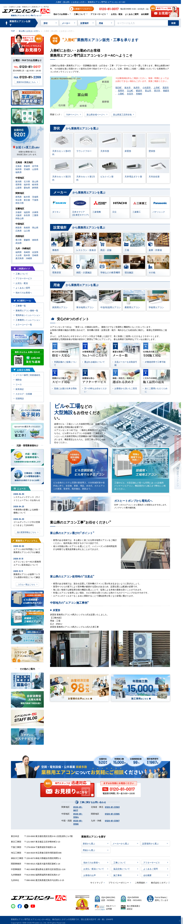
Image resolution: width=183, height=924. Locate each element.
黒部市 (166, 87)
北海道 (18, 166)
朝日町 (118, 87)
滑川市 (157, 90)
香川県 (18, 239)
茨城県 (35, 196)
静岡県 (35, 187)
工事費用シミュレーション (28, 319)
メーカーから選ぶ (121, 843)
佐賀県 (35, 252)
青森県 (27, 166)
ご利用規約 (140, 882)
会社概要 (145, 14)
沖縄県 (29, 258)
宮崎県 (35, 255)
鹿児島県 (19, 258)
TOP (13, 31)
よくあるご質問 (131, 14)
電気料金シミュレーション (28, 315)
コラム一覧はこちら (26, 584)
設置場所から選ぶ (150, 843)
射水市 (127, 87)
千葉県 (35, 199)
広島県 (18, 230)
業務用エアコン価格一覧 (27, 310)
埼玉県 (18, 199)
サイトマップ (96, 882)
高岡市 (121, 90)
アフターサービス (98, 14)
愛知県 (27, 187)
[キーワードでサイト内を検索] (141, 23)
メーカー (66, 22)
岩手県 (35, 166)
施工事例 (117, 875)
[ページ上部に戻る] (179, 920)
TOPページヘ (72, 114)
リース (19, 384)
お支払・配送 (116, 14)
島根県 (27, 227)
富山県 (35, 181)
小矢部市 (147, 87)
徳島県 (35, 239)
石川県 (27, 181)
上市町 (157, 87)
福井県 (27, 184)
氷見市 (130, 93)
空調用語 (20, 398)
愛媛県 (27, 239)
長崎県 (27, 252)
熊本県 (27, 255)
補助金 (19, 379)
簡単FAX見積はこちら (26, 82)
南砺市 (166, 90)
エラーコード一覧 (24, 324)
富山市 (148, 90)
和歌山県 (19, 218)
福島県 (18, 172)
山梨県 (18, 187)
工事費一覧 (21, 305)
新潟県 (18, 181)
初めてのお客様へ (61, 14)
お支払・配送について (93, 868)
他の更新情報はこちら (26, 532)
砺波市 (139, 90)
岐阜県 (35, 184)
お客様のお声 (89, 875)
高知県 (18, 242)
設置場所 (84, 22)
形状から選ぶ (89, 843)
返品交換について (121, 868)
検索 (173, 23)
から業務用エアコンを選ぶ (74, 128)
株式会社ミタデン (159, 882)
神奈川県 (19, 202)
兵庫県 (35, 212)
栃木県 (27, 196)
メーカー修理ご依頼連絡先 (28, 374)
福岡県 (18, 252)
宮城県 (27, 169)
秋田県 (18, 169)
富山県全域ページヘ (96, 114)
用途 (101, 22)
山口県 (27, 230)
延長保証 (20, 389)
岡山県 (35, 227)
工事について (79, 14)
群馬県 (18, 196)
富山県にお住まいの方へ (29, 31)
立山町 (130, 90)
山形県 (35, 169)
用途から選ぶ (89, 850)
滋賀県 (27, 212)
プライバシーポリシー (118, 882)
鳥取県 (18, 227)
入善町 (121, 93)
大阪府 (18, 215)
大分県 (18, 255)
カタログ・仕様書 (24, 393)
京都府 (18, 212)
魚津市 (136, 87)
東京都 (27, 199)
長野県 (18, 184)
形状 (45, 22)
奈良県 (27, 215)
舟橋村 (139, 93)
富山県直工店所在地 (122, 114)
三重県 (35, 215)
